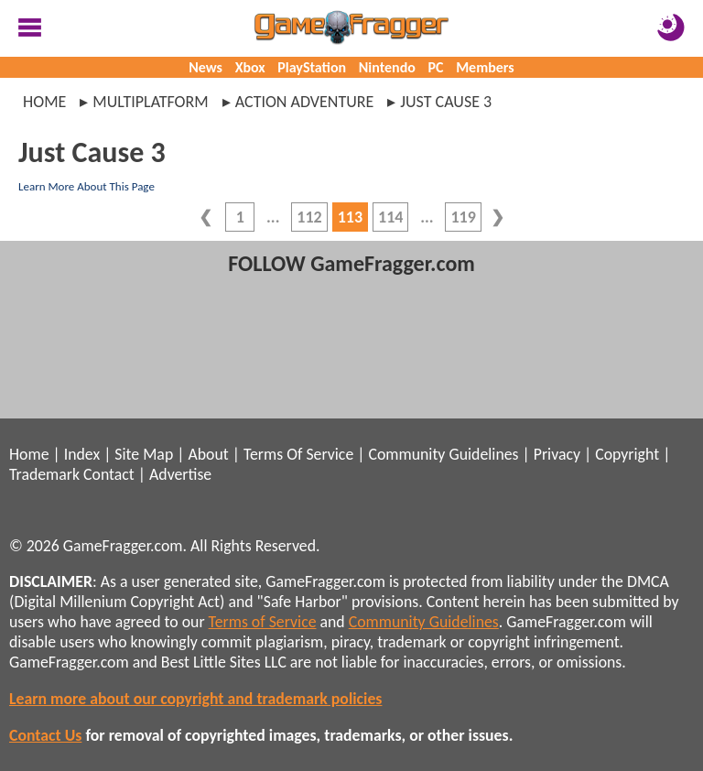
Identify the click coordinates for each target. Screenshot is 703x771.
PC (436, 67)
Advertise (180, 474)
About (208, 454)
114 (390, 217)
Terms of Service (263, 622)
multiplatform (150, 102)
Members (485, 67)
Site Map (143, 454)
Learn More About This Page (86, 186)
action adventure (304, 102)
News (205, 67)
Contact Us (45, 735)
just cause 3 (446, 102)
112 (309, 217)
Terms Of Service (298, 454)
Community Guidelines (443, 454)
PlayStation (311, 67)
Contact (109, 474)
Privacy (557, 454)
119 (462, 217)
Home (44, 102)
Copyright (627, 454)
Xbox (250, 67)
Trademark (44, 474)
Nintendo (387, 67)
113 (350, 217)
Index (82, 454)
